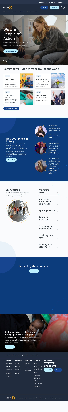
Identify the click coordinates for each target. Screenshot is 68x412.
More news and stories (11, 108)
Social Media (28, 381)
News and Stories (31, 12)
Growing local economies (48, 256)
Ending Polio (18, 380)
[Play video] (5, 60)
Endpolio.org (43, 2)
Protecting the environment (48, 238)
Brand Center (34, 366)
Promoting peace (48, 201)
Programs (17, 377)
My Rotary (52, 2)
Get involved (11, 165)
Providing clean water (48, 247)
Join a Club (54, 7)
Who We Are (6, 12)
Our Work (14, 12)
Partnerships (9, 387)
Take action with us (10, 51)
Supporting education (48, 229)
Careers (8, 366)
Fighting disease (48, 221)
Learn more (34, 282)
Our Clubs (8, 377)
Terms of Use (33, 408)
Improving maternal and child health (48, 212)
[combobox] (61, 2)
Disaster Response (17, 383)
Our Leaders (9, 380)
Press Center (28, 378)
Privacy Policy (23, 408)
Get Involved (22, 12)
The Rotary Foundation (8, 383)
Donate (44, 7)
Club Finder (15, 366)
